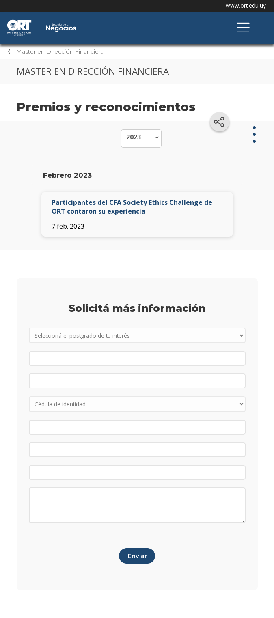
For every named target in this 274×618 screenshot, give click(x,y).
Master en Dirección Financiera (60, 51)
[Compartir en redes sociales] (219, 121)
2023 (133, 137)
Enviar (137, 556)
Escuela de (91, 21)
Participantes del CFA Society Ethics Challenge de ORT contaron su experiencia (132, 207)
